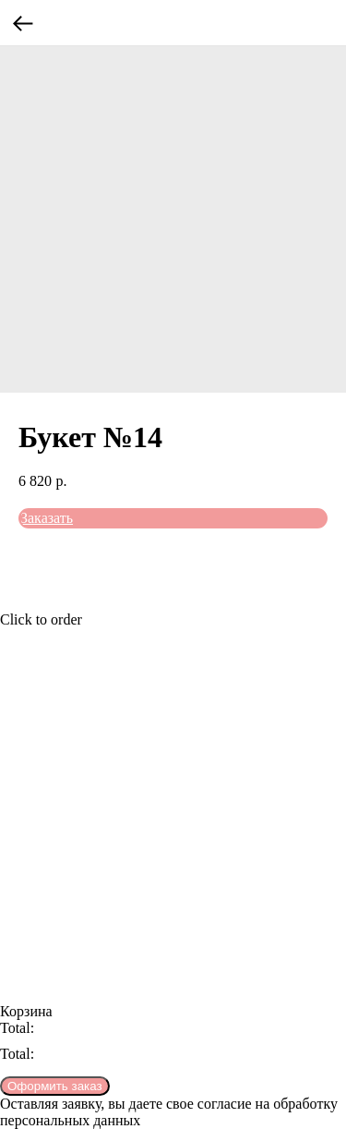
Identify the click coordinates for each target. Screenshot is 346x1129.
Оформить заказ (54, 1086)
